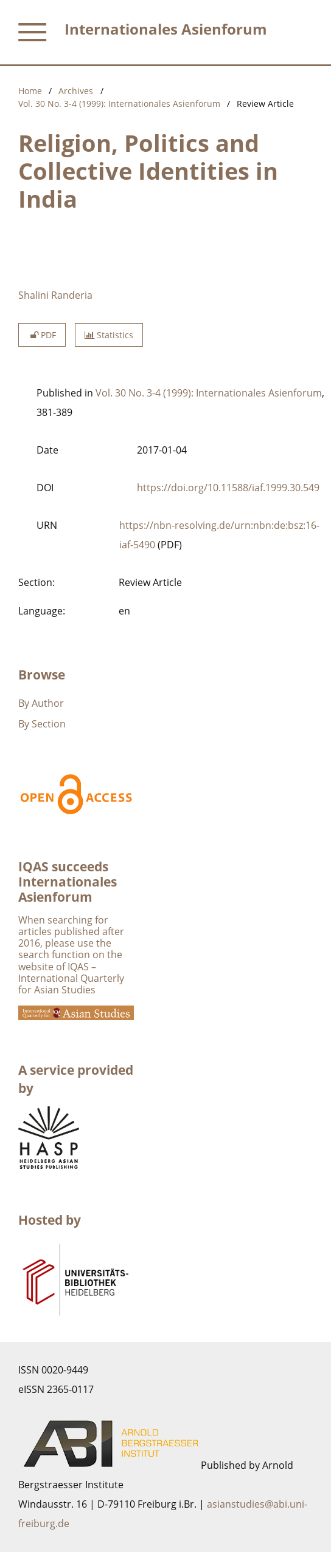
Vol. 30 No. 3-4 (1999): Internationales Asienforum (119, 103)
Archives (75, 91)
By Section (42, 723)
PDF (42, 335)
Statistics (109, 335)
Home (30, 91)
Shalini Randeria (55, 295)
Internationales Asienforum (165, 29)
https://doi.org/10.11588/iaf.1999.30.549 (228, 487)
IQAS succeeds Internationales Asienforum (67, 881)
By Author (41, 703)
